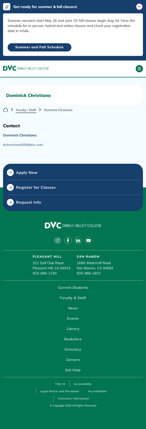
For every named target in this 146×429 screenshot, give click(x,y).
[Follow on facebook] (68, 240)
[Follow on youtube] (88, 240)
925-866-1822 (89, 273)
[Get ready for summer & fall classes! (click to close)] (73, 6)
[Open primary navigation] (139, 68)
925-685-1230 (45, 273)
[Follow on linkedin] (78, 240)
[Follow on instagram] (57, 240)
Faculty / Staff (26, 110)
